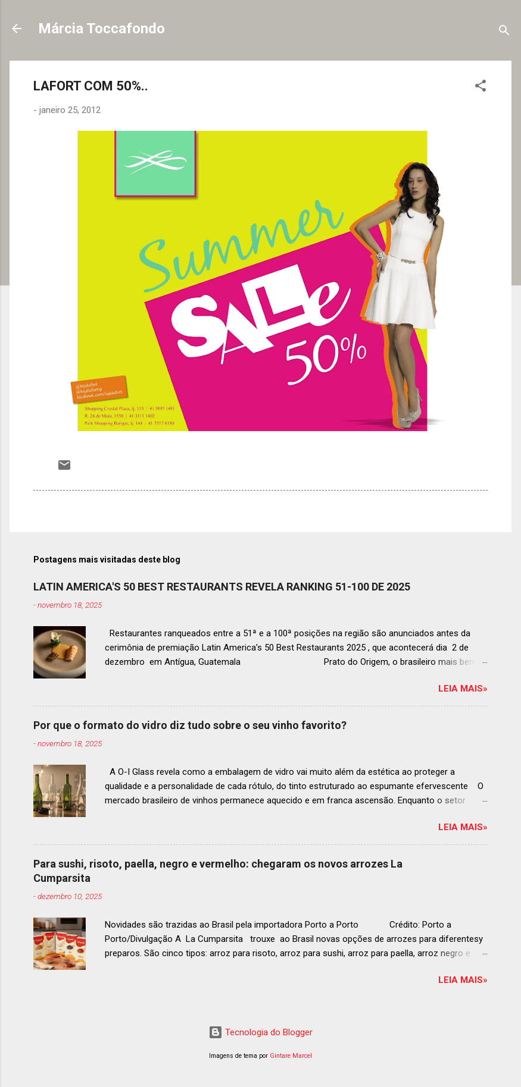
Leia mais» (463, 688)
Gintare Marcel (291, 1056)
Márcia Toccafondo (101, 28)
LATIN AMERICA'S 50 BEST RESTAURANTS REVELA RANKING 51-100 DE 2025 (221, 586)
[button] (480, 87)
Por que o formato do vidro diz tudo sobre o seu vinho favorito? (190, 725)
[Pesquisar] (504, 32)
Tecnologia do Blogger (260, 1032)
